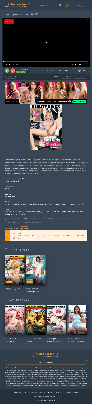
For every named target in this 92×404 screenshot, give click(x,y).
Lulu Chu (8, 212)
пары (25, 222)
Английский (10, 196)
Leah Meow (71, 212)
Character (42, 204)
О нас (58, 392)
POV (83, 204)
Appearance (23, 204)
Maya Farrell (18, 212)
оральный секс (57, 219)
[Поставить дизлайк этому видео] (12, 70)
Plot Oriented (74, 204)
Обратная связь (20, 392)
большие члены (42, 219)
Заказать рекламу (46, 362)
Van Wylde (40, 212)
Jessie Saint (29, 212)
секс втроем (36, 222)
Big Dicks (33, 204)
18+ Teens (9, 204)
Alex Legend (50, 212)
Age (15, 204)
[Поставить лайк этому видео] (7, 70)
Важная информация (36, 392)
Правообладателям (70, 392)
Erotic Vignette (54, 204)
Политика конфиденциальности (46, 396)
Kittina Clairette (18, 214)
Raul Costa (61, 212)
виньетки (69, 219)
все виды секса (16, 219)
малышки (29, 219)
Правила (50, 392)
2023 (7, 189)
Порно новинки (80, 77)
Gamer (65, 204)
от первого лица (14, 222)
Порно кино (66, 77)
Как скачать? (11, 77)
